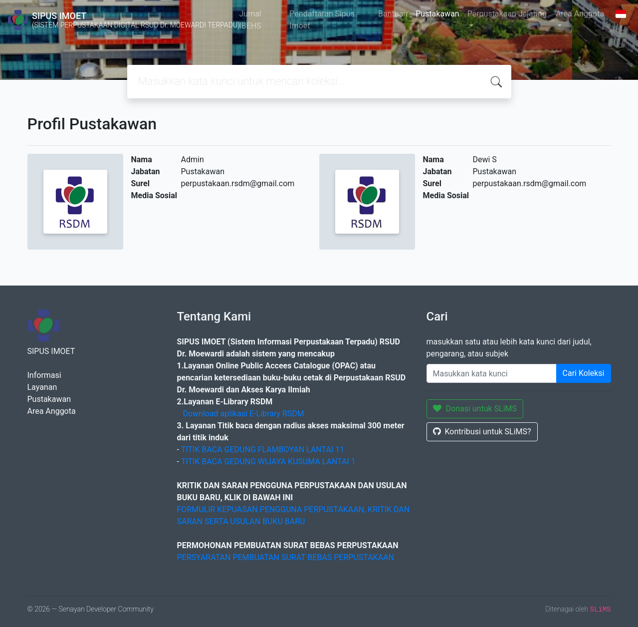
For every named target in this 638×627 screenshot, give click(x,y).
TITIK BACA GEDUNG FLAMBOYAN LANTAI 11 (262, 449)
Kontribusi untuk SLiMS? (482, 431)
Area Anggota (580, 13)
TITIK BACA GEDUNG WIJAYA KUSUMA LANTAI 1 (268, 461)
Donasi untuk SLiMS (475, 408)
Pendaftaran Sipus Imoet (322, 19)
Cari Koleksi (584, 373)
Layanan (42, 387)
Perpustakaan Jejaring (507, 13)
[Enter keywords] (491, 373)
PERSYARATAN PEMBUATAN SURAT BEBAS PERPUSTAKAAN (285, 557)
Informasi (44, 375)
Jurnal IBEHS (250, 19)
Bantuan (393, 13)
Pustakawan (437, 13)
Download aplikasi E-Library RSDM (243, 413)
